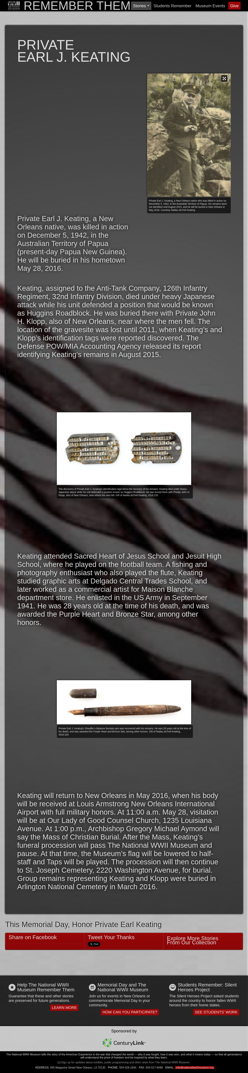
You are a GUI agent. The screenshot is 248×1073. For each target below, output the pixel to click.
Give (234, 5)
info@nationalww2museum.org (195, 1067)
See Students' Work (216, 1012)
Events (210, 5)
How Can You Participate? (129, 1012)
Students (172, 5)
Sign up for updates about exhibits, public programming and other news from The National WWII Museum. (125, 1062)
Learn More (64, 1007)
